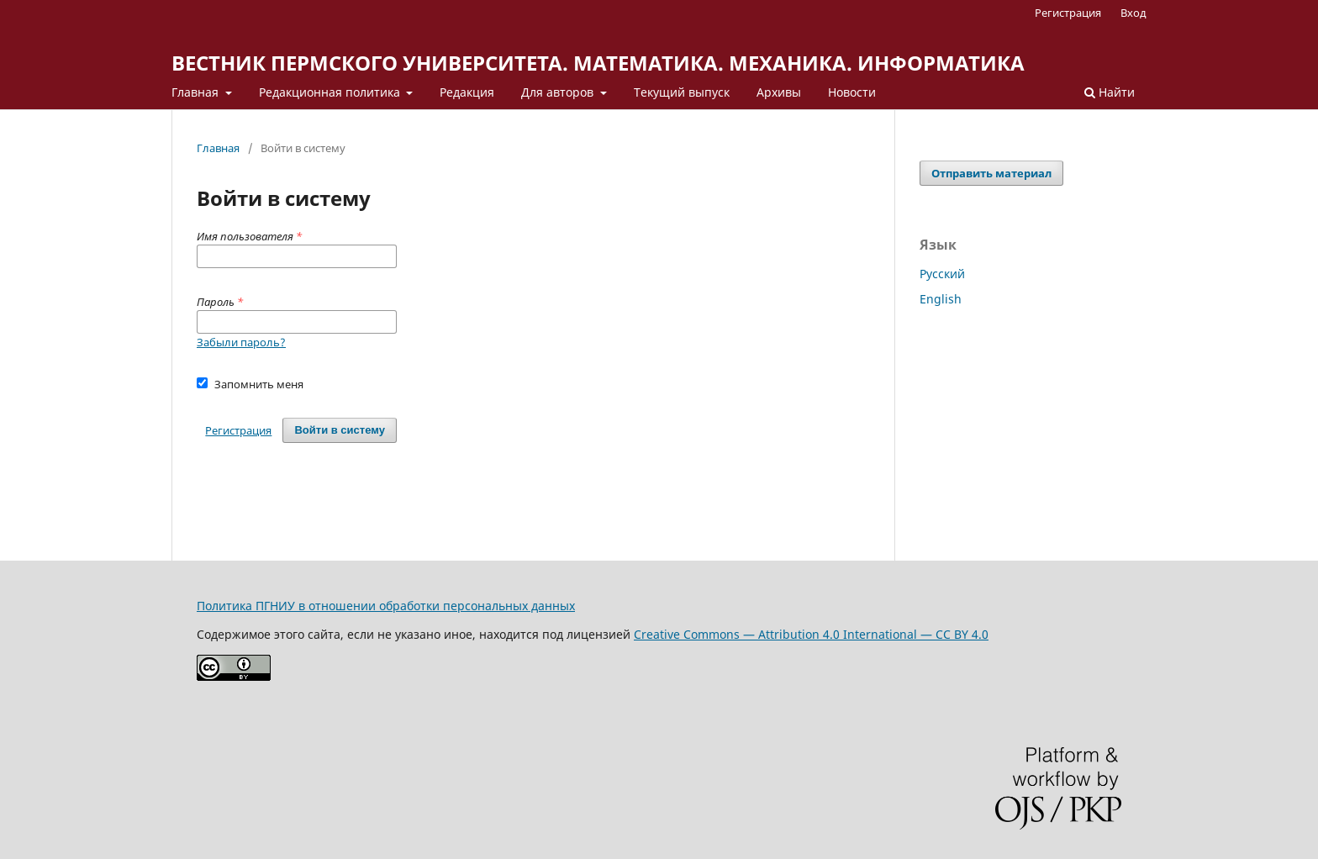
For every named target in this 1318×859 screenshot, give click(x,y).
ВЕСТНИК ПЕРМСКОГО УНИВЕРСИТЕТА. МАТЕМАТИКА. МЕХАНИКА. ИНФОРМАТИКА (598, 62)
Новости (852, 92)
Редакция (467, 92)
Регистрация (1068, 12)
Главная (196, 92)
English (941, 299)
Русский (942, 274)
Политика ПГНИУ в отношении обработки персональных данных (386, 606)
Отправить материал (991, 173)
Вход (1133, 12)
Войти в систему (339, 430)
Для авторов (559, 92)
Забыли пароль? (241, 342)
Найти (1109, 92)
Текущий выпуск (682, 92)
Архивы (779, 92)
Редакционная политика (331, 92)
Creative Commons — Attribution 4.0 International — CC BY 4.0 (811, 634)
